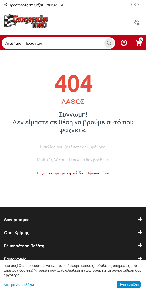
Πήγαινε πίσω (97, 172)
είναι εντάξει (128, 284)
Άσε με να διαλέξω (19, 284)
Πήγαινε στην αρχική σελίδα (60, 172)
